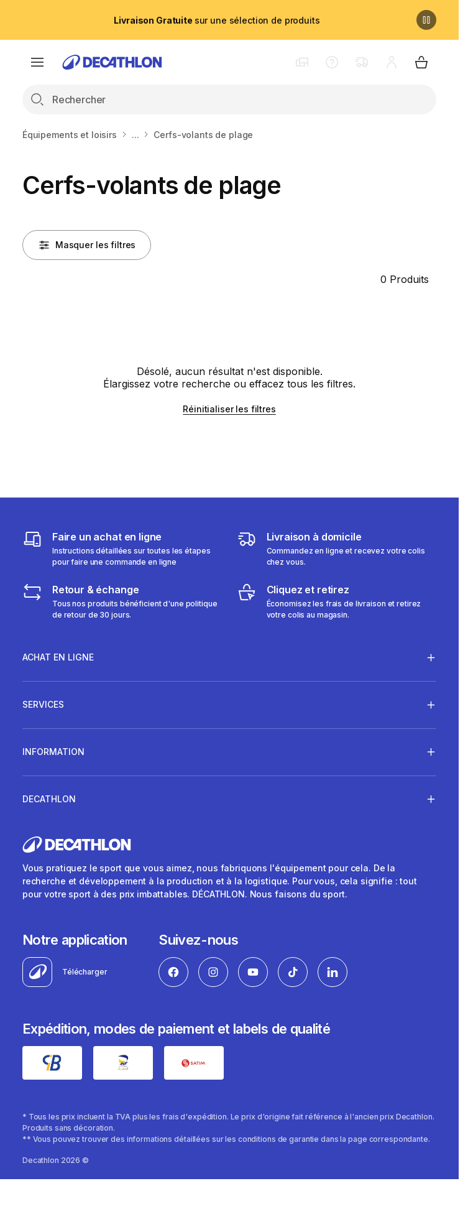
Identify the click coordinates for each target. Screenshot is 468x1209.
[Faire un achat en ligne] (122, 548)
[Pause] (426, 20)
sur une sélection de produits (216, 20)
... (135, 134)
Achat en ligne (58, 657)
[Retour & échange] (122, 601)
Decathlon (49, 799)
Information (53, 751)
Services (43, 705)
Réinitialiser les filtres (229, 409)
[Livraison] (337, 548)
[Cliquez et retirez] (337, 601)
